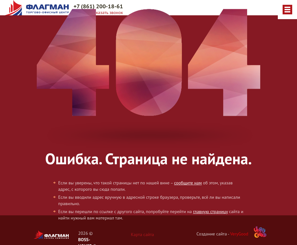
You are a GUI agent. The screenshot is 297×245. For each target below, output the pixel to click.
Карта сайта (142, 234)
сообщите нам (188, 183)
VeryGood (239, 234)
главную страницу (210, 212)
